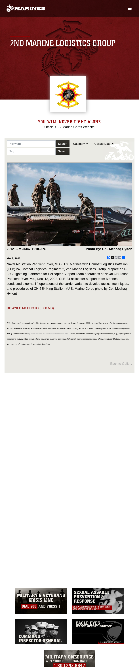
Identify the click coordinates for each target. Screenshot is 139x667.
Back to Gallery (121, 364)
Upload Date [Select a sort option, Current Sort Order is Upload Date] (102, 143)
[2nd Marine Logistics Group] (25, 8)
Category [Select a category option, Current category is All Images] (79, 143)
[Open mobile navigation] (130, 8)
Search (62, 143)
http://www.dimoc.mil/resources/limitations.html (47, 334)
